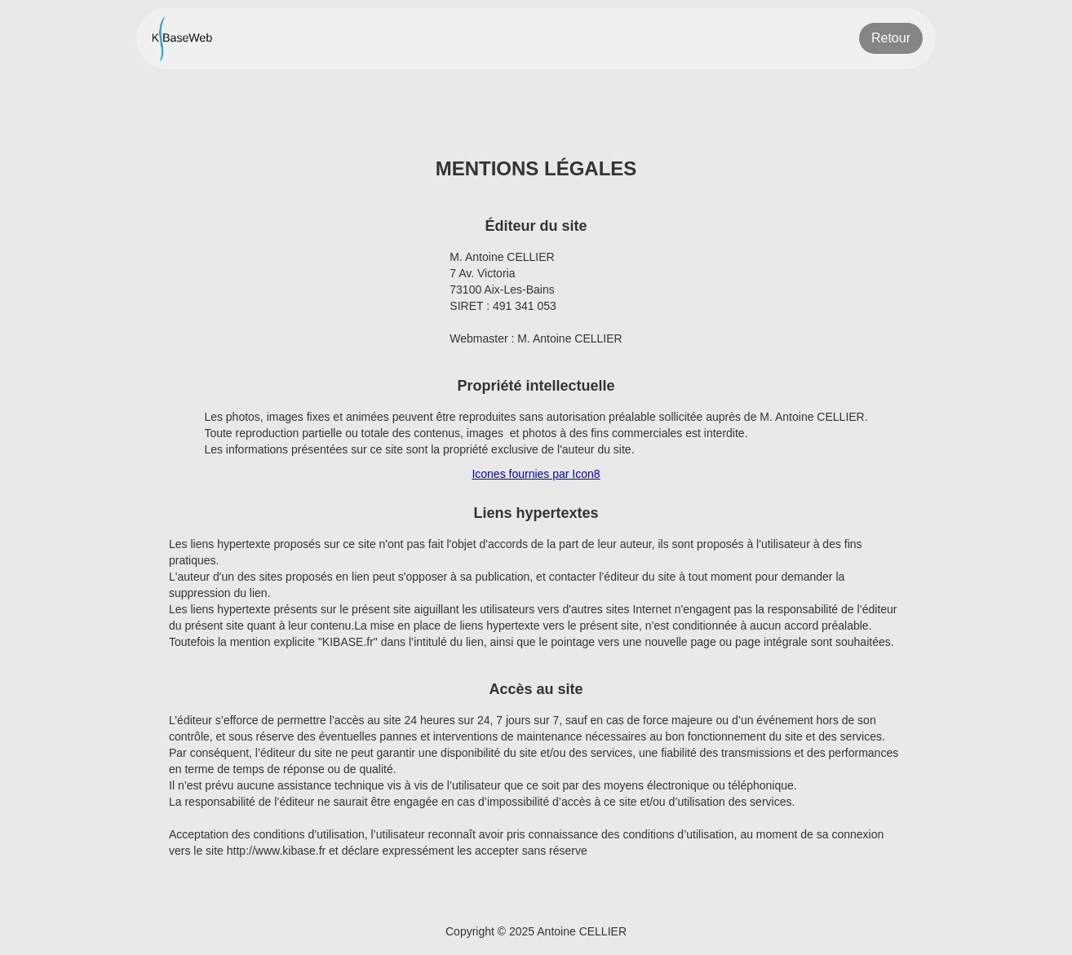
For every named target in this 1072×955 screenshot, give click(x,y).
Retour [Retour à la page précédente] (890, 38)
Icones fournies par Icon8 (536, 473)
